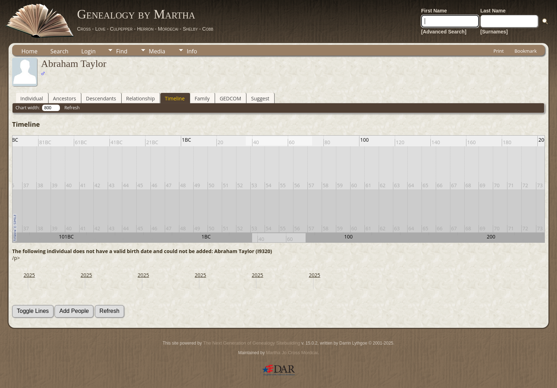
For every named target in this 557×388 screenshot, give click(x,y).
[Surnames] (494, 32)
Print (499, 51)
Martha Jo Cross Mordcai (292, 352)
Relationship (140, 98)
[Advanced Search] (443, 32)
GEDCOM (230, 98)
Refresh (72, 108)
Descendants (101, 98)
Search (59, 51)
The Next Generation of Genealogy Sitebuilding (251, 343)
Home (29, 51)
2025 (29, 275)
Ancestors (64, 98)
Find (121, 51)
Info (191, 51)
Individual (31, 98)
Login (88, 51)
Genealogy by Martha (136, 14)
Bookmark (526, 51)
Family (202, 98)
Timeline (175, 98)
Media (157, 51)
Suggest (260, 98)
